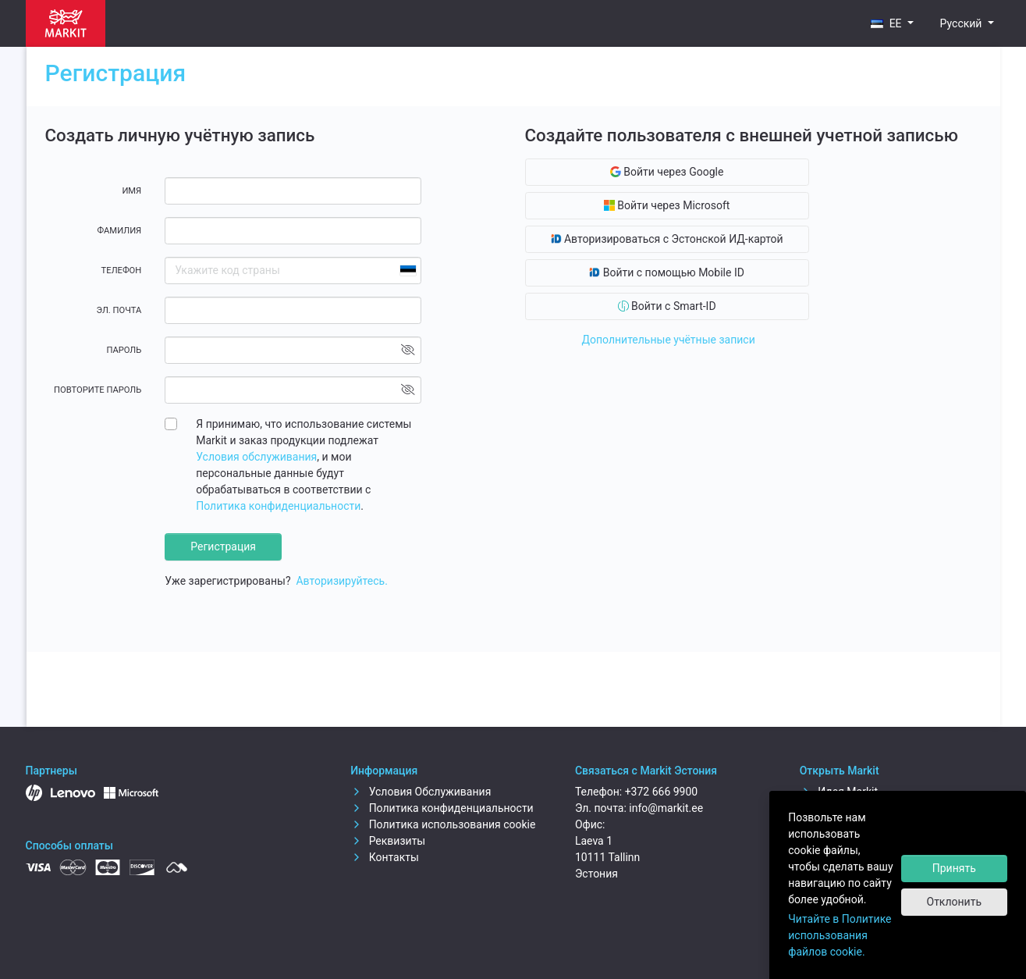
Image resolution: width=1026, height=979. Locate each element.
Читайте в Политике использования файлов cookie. (839, 935)
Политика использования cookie (442, 824)
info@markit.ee (666, 808)
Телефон (121, 270)
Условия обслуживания (256, 456)
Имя (131, 191)
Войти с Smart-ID (667, 306)
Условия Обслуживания (420, 791)
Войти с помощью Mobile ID (666, 272)
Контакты (384, 857)
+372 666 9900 (661, 791)
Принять (954, 868)
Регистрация (223, 546)
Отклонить (954, 901)
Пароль (123, 350)
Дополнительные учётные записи (667, 339)
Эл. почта (118, 310)
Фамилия (119, 231)
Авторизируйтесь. (341, 581)
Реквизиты (387, 841)
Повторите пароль (97, 390)
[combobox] (407, 270)
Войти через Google (667, 172)
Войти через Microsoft (667, 205)
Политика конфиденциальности (278, 506)
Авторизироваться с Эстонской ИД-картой (667, 239)
